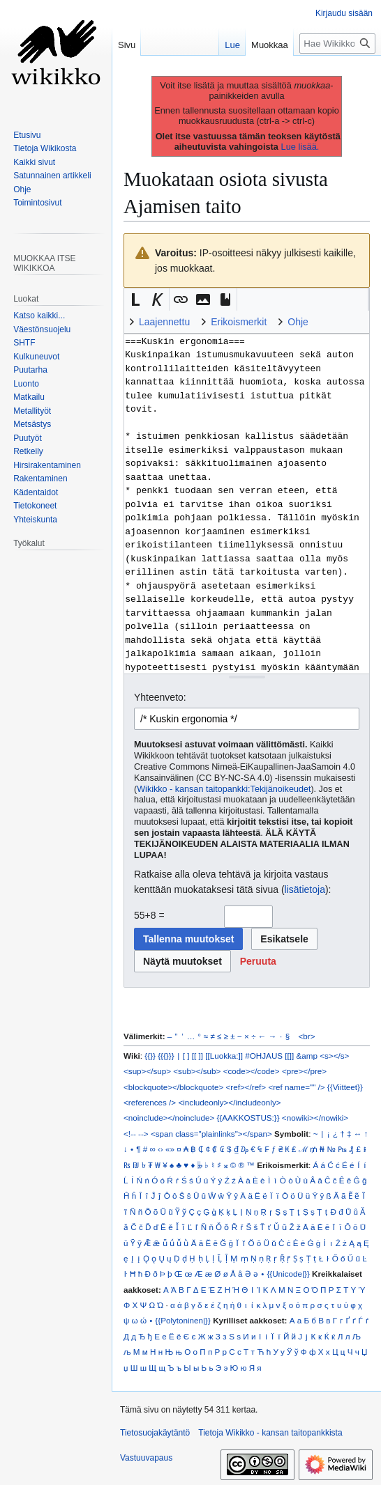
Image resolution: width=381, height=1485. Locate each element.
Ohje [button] (297, 321)
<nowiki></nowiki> (315, 1117)
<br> (307, 1036)
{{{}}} (166, 1055)
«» (169, 1148)
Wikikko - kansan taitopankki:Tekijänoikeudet (224, 789)
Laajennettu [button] (164, 321)
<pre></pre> (304, 1070)
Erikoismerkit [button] (239, 321)
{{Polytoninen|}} (183, 1320)
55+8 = (149, 915)
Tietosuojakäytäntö (155, 1433)
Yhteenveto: (160, 697)
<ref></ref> (245, 1086)
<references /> (150, 1102)
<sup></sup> (147, 1070)
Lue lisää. (300, 146)
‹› (160, 1148)
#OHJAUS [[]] (269, 1055)
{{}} (150, 1055)
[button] (135, 299)
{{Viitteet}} (345, 1086)
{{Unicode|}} (288, 1273)
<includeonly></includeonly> (229, 1102)
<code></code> (251, 1070)
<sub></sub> (197, 1070)
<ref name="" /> (296, 1086)
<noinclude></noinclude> (169, 1117)
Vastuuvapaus (146, 1458)
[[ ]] (197, 1055)
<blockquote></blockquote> (173, 1086)
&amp (307, 1055)
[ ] (186, 1055)
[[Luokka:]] (224, 1055)
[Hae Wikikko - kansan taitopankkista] (337, 43)
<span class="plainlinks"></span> (211, 1133)
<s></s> (334, 1055)
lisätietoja (305, 889)
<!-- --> (136, 1133)
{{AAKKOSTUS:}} (248, 1117)
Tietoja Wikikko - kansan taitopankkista (270, 1433)
